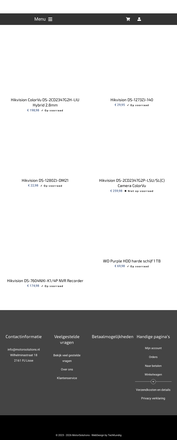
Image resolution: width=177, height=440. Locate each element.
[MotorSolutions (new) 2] (89, 2)
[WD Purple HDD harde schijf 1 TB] (132, 205)
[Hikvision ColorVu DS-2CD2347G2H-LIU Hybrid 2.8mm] (45, 44)
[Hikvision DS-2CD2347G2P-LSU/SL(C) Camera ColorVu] (132, 124)
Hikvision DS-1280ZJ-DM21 (45, 180)
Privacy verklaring (153, 398)
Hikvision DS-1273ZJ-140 (131, 99)
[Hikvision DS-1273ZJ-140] (132, 44)
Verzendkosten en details (153, 390)
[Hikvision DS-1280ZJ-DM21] (45, 124)
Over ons (67, 369)
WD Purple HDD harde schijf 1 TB (132, 260)
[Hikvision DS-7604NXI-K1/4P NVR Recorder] (45, 205)
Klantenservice (67, 378)
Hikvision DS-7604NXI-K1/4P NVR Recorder (45, 280)
